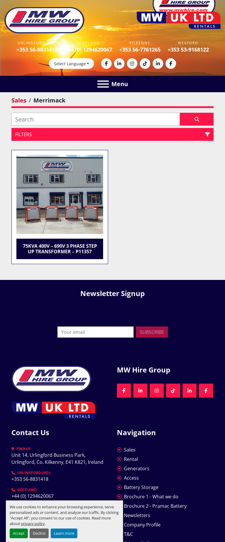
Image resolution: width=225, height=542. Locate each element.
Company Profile (142, 525)
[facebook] (106, 63)
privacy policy (33, 523)
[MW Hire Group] (51, 378)
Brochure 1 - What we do (151, 496)
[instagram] (132, 63)
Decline (39, 533)
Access (131, 478)
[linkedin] (119, 63)
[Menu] (103, 84)
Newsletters (137, 515)
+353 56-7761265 (140, 49)
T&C (128, 534)
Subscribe (152, 332)
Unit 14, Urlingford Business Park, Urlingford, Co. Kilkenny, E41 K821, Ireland (57, 458)
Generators (136, 468)
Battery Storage (141, 487)
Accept (19, 533)
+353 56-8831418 (37, 49)
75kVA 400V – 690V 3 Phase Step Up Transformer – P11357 (60, 249)
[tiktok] (145, 63)
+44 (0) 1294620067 (88, 49)
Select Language (70, 63)
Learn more (64, 533)
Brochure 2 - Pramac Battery (155, 506)
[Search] (95, 119)
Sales (129, 450)
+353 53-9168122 (188, 49)
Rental (131, 459)
